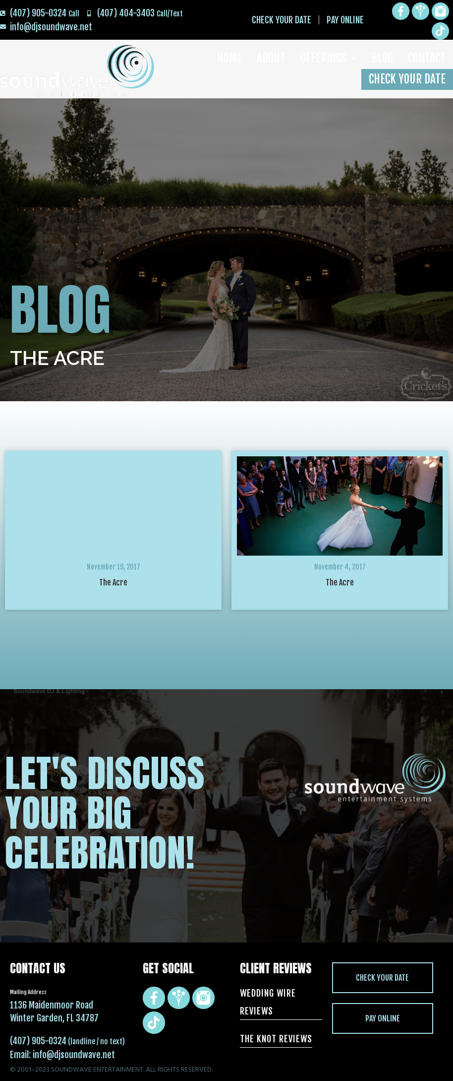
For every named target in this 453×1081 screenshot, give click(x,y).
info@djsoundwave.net (74, 1054)
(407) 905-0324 (38, 1040)
